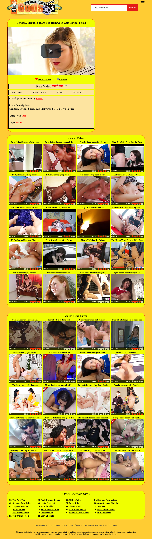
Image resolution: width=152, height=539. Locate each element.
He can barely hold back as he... (93, 450)
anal (23, 115)
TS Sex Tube (75, 500)
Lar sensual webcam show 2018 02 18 (25, 207)
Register (44, 525)
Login (51, 525)
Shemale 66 (102, 506)
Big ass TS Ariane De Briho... (93, 240)
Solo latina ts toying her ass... (25, 273)
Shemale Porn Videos (107, 500)
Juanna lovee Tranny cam (59, 352)
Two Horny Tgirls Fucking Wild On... (127, 240)
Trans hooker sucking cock (59, 320)
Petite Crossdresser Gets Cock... (59, 240)
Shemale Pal (75, 506)
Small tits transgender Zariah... (127, 385)
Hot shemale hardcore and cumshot (93, 418)
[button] (51, 51)
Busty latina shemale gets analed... (59, 142)
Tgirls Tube (74, 503)
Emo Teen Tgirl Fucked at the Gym (127, 142)
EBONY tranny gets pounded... (59, 175)
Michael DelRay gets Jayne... (25, 352)
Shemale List (47, 513)
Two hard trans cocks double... (25, 385)
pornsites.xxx (18, 509)
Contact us (113, 525)
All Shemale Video (20, 513)
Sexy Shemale (47, 516)
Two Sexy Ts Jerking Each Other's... (25, 450)
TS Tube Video (47, 506)
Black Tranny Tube (105, 509)
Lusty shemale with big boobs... (25, 175)
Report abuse (102, 525)
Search (132, 8)
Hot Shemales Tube (50, 509)
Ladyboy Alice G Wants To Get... (127, 175)
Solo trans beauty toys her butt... (93, 175)
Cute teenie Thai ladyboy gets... (93, 273)
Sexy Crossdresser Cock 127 (93, 207)
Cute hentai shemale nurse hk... (25, 320)
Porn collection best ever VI (127, 352)
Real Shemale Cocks (50, 500)
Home (37, 525)
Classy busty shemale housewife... (93, 320)
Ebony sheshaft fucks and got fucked (59, 418)
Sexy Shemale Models (107, 503)
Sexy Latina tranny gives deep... (93, 142)
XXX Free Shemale (77, 509)
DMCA (93, 525)
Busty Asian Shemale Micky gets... (25, 142)
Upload (64, 525)
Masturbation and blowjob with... (59, 385)
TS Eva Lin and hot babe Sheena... (25, 240)
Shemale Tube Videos (79, 513)
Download (62, 80)
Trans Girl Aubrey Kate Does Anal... (93, 385)
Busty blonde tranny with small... (127, 418)
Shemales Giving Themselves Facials (25, 418)
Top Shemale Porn (20, 516)
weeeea (39, 98)
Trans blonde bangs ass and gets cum (127, 320)
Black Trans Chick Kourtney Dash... (59, 450)
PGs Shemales (104, 513)
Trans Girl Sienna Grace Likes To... (127, 450)
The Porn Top (18, 500)
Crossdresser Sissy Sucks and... (59, 207)
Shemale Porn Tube (21, 503)
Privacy (86, 525)
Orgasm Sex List (20, 506)
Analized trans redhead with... (59, 273)
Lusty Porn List (48, 503)
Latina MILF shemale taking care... (127, 207)
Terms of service (75, 525)
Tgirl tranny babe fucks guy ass (127, 273)
